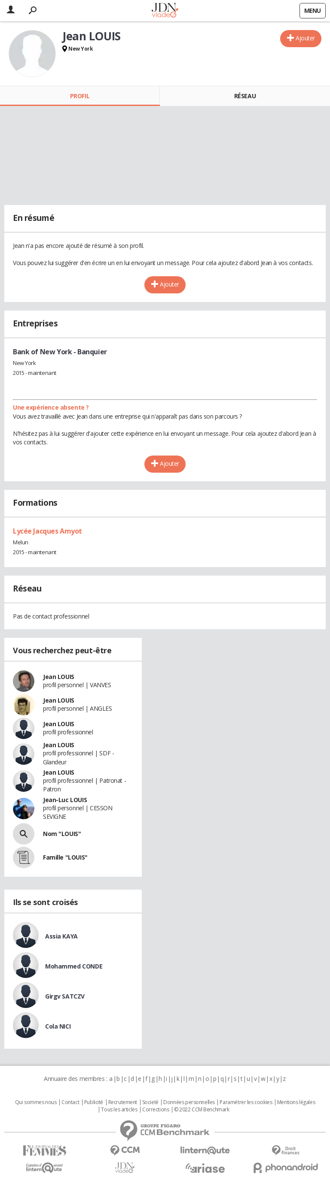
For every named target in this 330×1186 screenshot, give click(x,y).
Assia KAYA (61, 936)
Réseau (245, 96)
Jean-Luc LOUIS (65, 800)
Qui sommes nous (36, 1102)
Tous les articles (119, 1110)
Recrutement (122, 1102)
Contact (70, 1102)
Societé (150, 1102)
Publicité (93, 1102)
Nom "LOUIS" (62, 834)
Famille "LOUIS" (65, 857)
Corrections (155, 1110)
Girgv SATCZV (65, 996)
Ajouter (305, 38)
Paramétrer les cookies (246, 1102)
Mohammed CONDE (73, 966)
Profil (79, 96)
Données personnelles (189, 1102)
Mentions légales (296, 1102)
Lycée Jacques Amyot (47, 531)
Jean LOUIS (58, 677)
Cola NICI (57, 1026)
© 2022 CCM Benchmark (201, 1110)
